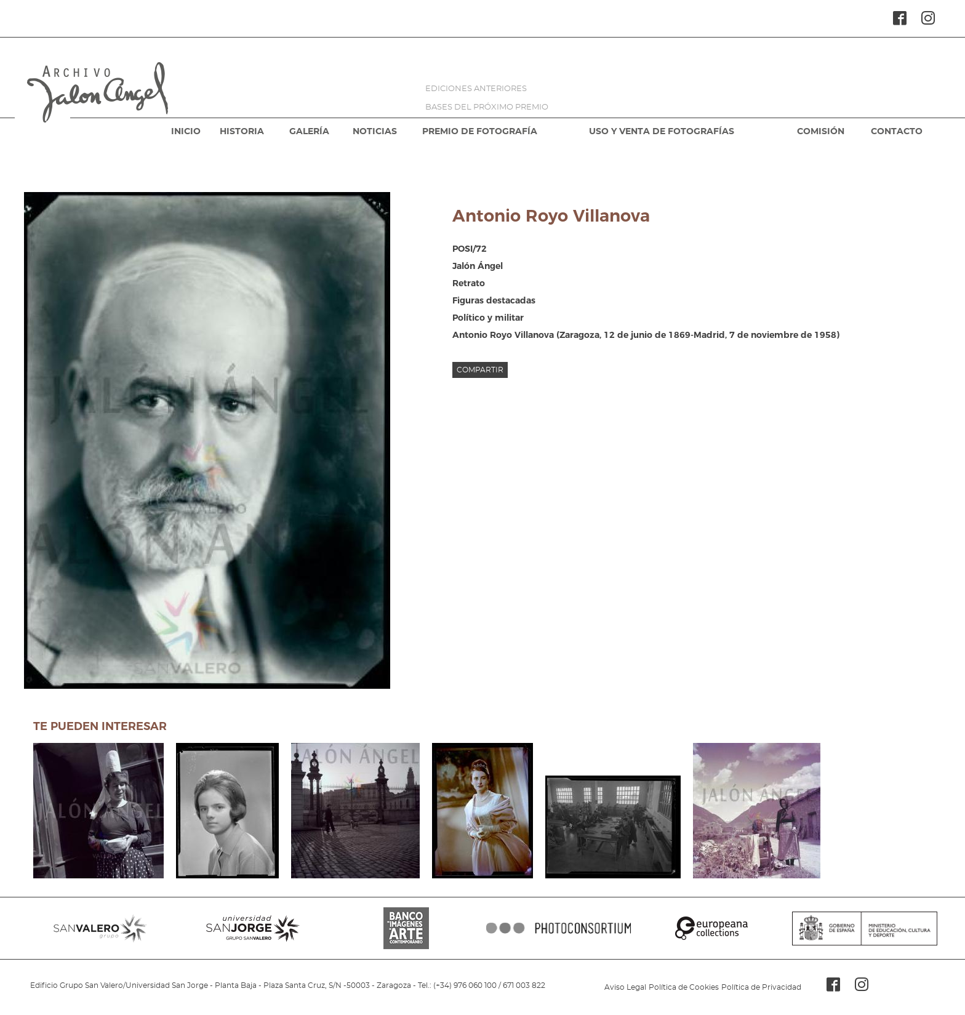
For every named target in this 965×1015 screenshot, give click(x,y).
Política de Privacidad (761, 987)
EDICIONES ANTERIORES (476, 89)
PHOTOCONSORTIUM (558, 928)
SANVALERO (100, 928)
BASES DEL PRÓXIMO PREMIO (486, 107)
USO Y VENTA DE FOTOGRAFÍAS (661, 131)
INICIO (186, 131)
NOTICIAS (375, 131)
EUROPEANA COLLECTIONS (711, 928)
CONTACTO (897, 131)
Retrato (468, 283)
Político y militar (488, 317)
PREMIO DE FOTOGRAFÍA (479, 131)
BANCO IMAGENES (406, 928)
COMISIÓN (820, 131)
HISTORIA (242, 131)
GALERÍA (309, 131)
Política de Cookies (684, 987)
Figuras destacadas (493, 300)
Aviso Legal (625, 987)
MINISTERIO (864, 928)
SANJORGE (253, 928)
